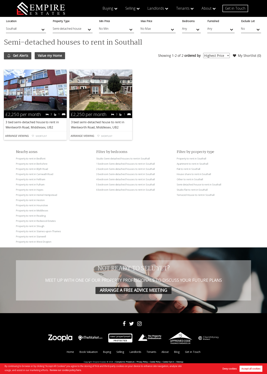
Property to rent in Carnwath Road (34, 174)
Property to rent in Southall (191, 158)
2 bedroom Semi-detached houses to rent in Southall (125, 169)
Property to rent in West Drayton (33, 242)
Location (11, 21)
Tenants (184, 8)
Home (70, 352)
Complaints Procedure (124, 362)
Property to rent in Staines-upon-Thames (38, 231)
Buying (111, 8)
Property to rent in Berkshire (31, 163)
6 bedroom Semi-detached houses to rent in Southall (125, 189)
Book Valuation (88, 352)
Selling (134, 8)
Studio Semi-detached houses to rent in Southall (123, 158)
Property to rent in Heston (30, 200)
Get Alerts (17, 55)
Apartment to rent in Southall (192, 163)
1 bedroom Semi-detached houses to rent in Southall (125, 163)
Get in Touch (235, 8)
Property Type (61, 21)
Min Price (104, 21)
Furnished (213, 21)
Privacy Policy (142, 362)
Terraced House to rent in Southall (196, 195)
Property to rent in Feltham (30, 179)
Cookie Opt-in (168, 362)
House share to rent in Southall (194, 174)
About (207, 8)
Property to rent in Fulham (30, 184)
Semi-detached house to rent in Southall (199, 184)
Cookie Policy (155, 362)
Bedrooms (188, 21)
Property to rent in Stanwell (31, 236)
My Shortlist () (247, 55)
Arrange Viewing (17, 136)
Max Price (146, 21)
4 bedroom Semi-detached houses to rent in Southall (125, 179)
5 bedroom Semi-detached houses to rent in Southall (125, 184)
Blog (177, 352)
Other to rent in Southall (190, 179)
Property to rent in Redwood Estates (36, 221)
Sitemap (179, 362)
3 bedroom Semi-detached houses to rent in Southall (125, 174)
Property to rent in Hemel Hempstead (36, 195)
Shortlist (41, 136)
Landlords (158, 8)
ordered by (192, 55)
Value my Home (50, 55)
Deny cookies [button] (229, 368)
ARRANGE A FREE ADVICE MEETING (133, 290)
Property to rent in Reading (31, 216)
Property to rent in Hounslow (32, 205)
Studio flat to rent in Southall (192, 189)
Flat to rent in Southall (188, 169)
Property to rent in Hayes (29, 189)
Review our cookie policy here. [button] (66, 370)
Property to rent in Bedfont (31, 158)
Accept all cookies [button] (250, 368)
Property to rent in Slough (30, 226)
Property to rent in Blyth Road (32, 169)
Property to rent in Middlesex (32, 210)
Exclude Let (248, 21)
